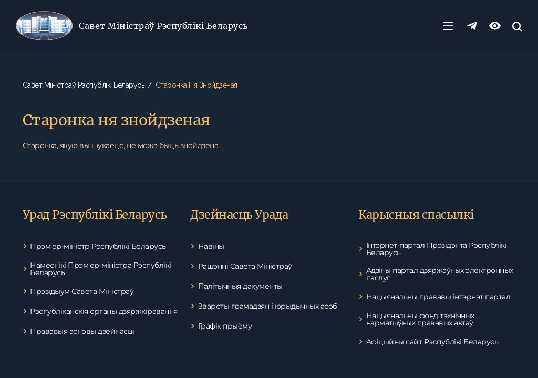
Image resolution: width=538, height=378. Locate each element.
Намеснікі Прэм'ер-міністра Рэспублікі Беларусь (100, 268)
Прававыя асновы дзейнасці (82, 331)
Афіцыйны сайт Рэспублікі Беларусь (432, 341)
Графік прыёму (225, 326)
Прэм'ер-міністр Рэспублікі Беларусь (98, 246)
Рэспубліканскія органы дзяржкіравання (104, 311)
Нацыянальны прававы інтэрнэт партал (438, 296)
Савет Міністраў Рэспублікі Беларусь (163, 25)
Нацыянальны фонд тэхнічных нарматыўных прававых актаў (420, 319)
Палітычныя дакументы (240, 286)
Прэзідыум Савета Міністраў (81, 291)
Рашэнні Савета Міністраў (245, 266)
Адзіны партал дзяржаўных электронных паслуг (439, 274)
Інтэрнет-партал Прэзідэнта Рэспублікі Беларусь (436, 249)
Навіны (211, 246)
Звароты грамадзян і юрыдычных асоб (267, 306)
